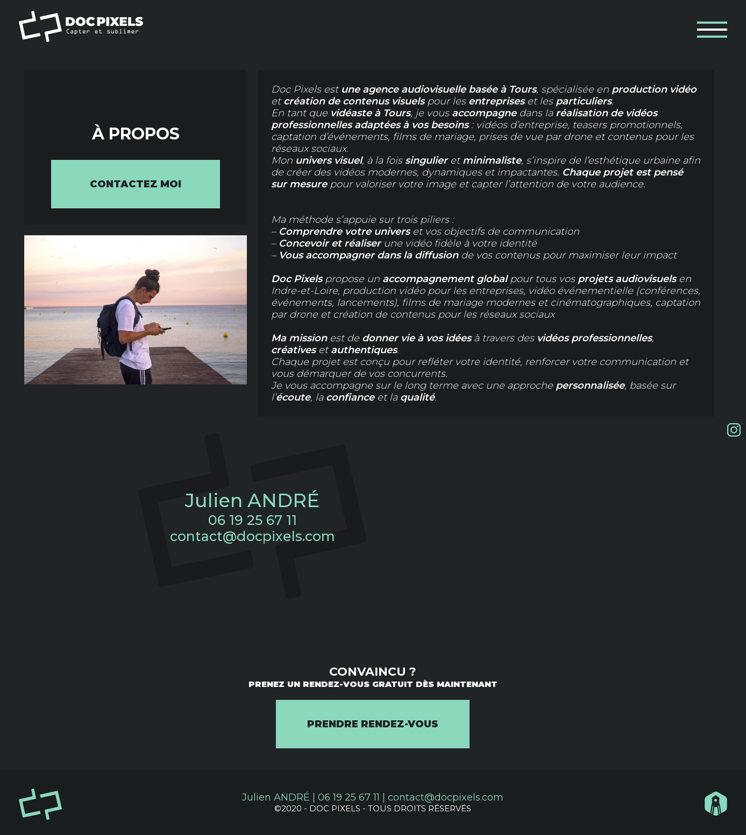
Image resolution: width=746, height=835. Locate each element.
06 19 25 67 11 (252, 520)
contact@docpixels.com (252, 536)
